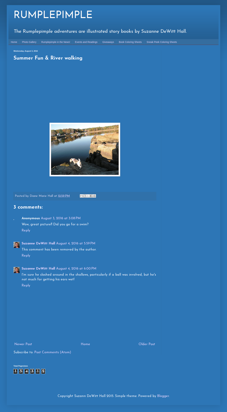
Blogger (163, 396)
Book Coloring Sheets (130, 42)
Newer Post (23, 344)
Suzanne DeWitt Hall (38, 243)
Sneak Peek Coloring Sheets (162, 42)
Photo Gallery (29, 42)
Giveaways (108, 42)
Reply (26, 230)
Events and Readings (86, 42)
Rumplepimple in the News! (55, 42)
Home (14, 42)
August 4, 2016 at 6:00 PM (76, 268)
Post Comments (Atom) (52, 352)
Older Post (147, 344)
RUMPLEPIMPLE (53, 15)
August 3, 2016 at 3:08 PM (61, 218)
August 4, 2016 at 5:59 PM (75, 243)
